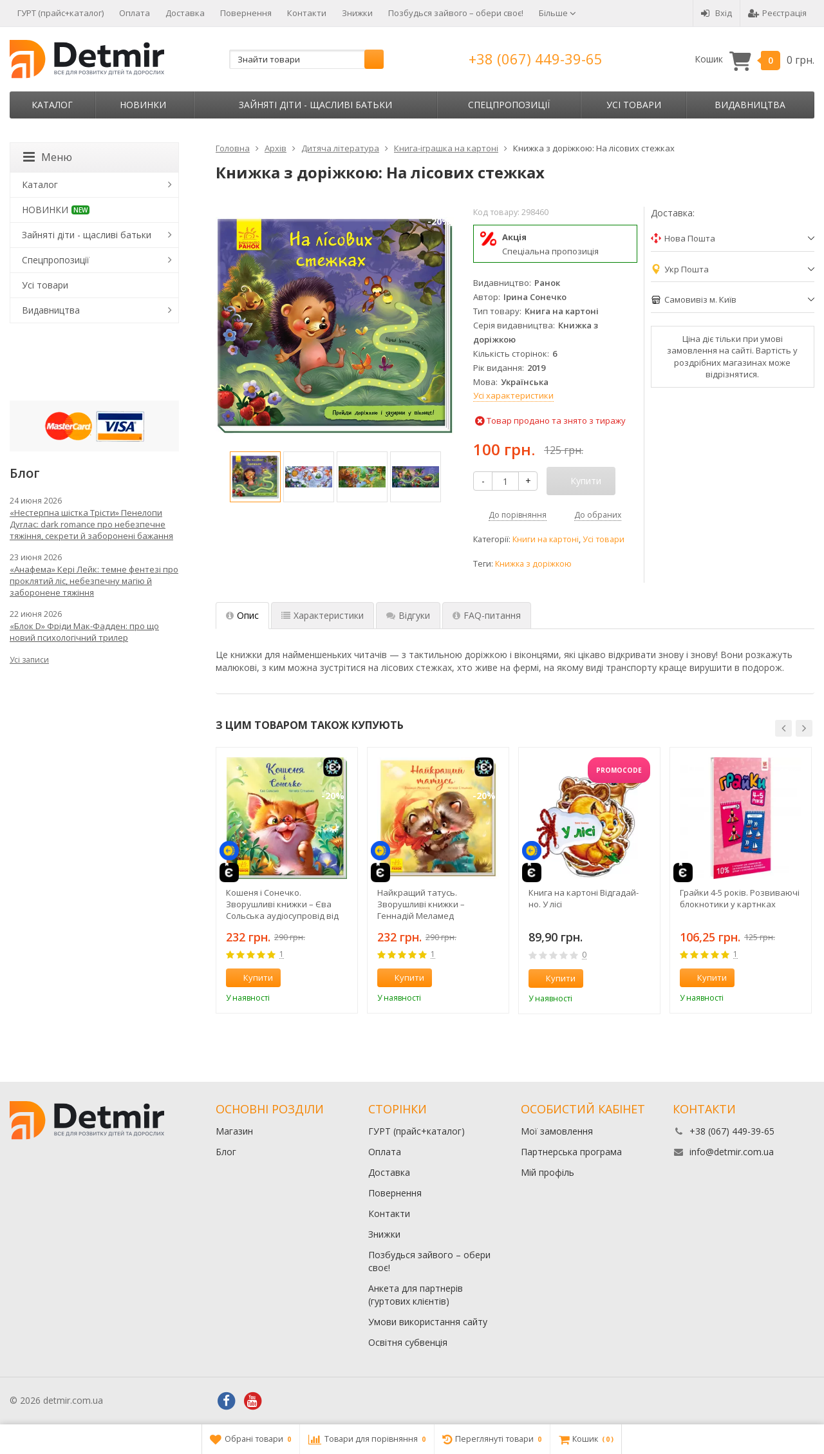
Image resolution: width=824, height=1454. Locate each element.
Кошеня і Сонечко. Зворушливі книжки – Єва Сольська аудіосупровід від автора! (282, 904)
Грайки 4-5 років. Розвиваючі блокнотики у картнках (740, 898)
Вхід (716, 13)
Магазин (234, 1131)
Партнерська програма (571, 1152)
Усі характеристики (513, 395)
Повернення (246, 13)
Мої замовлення (557, 1131)
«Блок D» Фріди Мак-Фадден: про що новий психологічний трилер (84, 631)
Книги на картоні (545, 539)
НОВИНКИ (143, 105)
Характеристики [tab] (322, 615)
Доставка (185, 13)
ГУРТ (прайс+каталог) (60, 13)
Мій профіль (547, 1172)
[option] (255, 476)
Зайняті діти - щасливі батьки (315, 105)
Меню (47, 157)
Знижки (357, 13)
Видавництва (750, 105)
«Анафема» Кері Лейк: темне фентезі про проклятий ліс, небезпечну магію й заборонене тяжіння (94, 580)
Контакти (306, 13)
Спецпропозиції (509, 105)
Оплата (134, 13)
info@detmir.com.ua (731, 1152)
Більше (557, 13)
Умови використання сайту (427, 1322)
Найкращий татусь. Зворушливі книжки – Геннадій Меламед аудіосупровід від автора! (430, 904)
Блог (226, 1152)
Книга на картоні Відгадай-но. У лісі (584, 898)
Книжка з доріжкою (533, 563)
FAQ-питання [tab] (487, 615)
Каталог (52, 105)
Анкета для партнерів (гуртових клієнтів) (415, 1294)
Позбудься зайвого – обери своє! (455, 13)
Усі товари (633, 105)
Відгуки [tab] (408, 615)
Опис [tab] (242, 615)
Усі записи (29, 659)
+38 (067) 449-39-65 (536, 58)
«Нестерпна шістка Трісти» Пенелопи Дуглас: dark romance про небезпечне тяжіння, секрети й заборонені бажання (91, 524)
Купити (251, 977)
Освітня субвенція (407, 1342)
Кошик (754, 59)
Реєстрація (777, 13)
